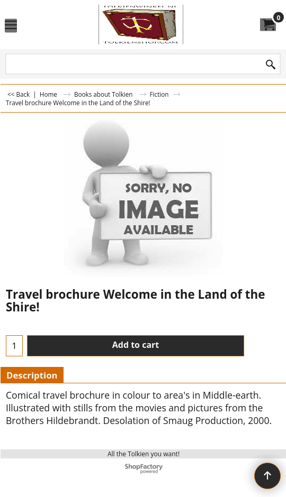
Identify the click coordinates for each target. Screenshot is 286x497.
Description (32, 375)
